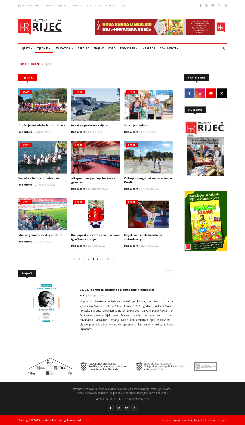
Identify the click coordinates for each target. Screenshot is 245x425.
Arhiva (99, 5)
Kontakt (110, 5)
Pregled (83, 48)
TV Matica (64, 48)
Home (22, 64)
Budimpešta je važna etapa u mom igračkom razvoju (95, 237)
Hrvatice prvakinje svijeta (89, 125)
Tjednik (44, 48)
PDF (89, 5)
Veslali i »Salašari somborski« (39, 178)
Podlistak (129, 48)
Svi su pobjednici (136, 125)
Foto (112, 48)
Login (122, 5)
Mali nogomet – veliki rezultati (40, 235)
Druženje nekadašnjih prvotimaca (41, 125)
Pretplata (78, 5)
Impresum (63, 5)
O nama (49, 5)
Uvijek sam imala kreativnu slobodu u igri (143, 237)
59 (107, 259)
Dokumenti (169, 48)
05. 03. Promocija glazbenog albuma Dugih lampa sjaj (117, 289)
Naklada (148, 48)
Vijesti (27, 48)
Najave (99, 48)
